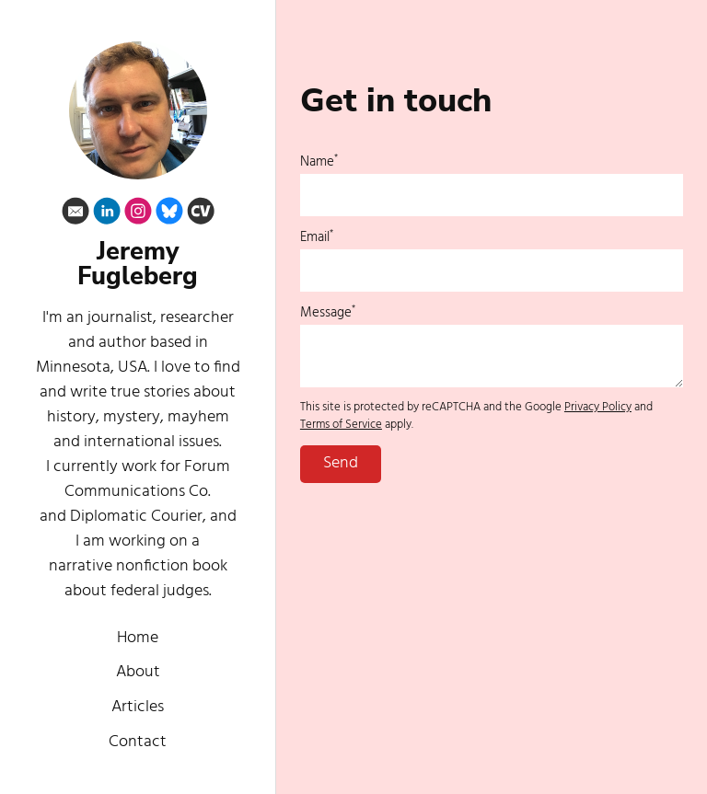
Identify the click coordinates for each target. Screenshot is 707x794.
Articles (137, 707)
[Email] (75, 215)
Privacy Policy (598, 407)
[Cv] (200, 215)
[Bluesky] (169, 215)
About (138, 672)
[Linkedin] (107, 215)
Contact (138, 742)
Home (137, 638)
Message (327, 313)
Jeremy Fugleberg (137, 264)
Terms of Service (341, 425)
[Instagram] (138, 215)
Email (316, 237)
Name (319, 162)
